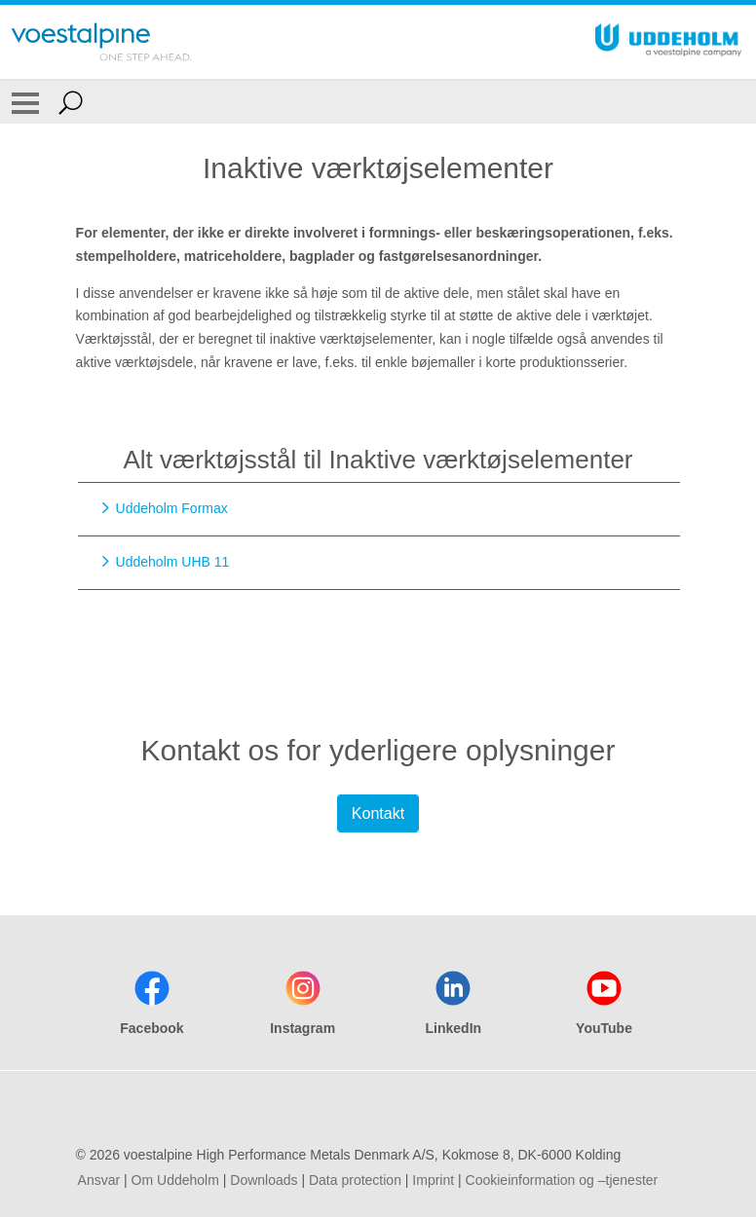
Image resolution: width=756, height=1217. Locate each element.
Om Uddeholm (175, 1180)
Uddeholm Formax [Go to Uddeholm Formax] (172, 508)
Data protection (355, 1180)
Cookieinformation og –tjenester (562, 1180)
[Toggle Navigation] (25, 102)
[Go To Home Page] (101, 42)
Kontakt (378, 813)
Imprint (433, 1180)
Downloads (263, 1180)
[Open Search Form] (71, 102)
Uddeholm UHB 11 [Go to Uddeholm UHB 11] (173, 562)
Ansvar (99, 1180)
